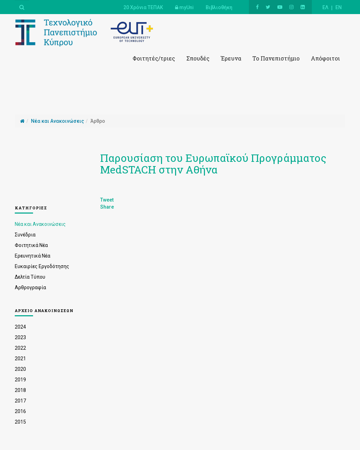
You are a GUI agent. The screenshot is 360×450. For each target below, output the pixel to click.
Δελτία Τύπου (30, 277)
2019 (20, 379)
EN (338, 7)
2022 (20, 348)
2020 (20, 369)
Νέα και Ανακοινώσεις (40, 224)
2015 (20, 422)
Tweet (107, 200)
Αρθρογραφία (30, 287)
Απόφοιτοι (325, 58)
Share (107, 207)
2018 (20, 390)
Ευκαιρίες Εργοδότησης (42, 266)
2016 (20, 411)
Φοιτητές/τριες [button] (154, 58)
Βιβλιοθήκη (219, 7)
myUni (184, 7)
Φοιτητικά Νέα (31, 245)
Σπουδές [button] (198, 58)
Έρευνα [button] (231, 58)
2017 (20, 401)
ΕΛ (325, 7)
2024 (20, 327)
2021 (20, 358)
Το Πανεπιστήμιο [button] (276, 58)
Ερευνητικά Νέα (32, 256)
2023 (20, 337)
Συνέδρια (25, 234)
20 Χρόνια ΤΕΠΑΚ (143, 7)
